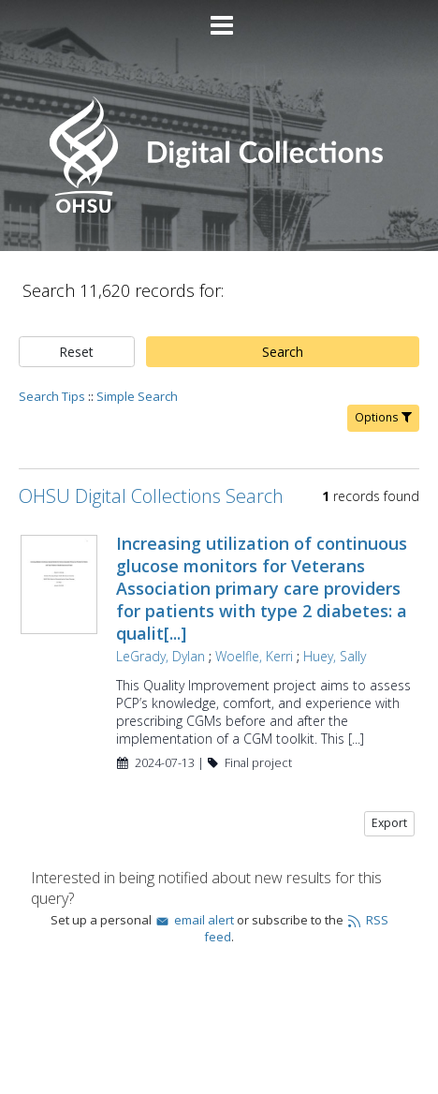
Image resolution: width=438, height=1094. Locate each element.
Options (383, 417)
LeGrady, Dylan (160, 656)
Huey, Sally (334, 656)
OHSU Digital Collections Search (151, 496)
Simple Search (137, 396)
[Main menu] (219, 18)
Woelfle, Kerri (254, 656)
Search (282, 352)
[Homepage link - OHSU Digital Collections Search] (218, 208)
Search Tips (52, 396)
